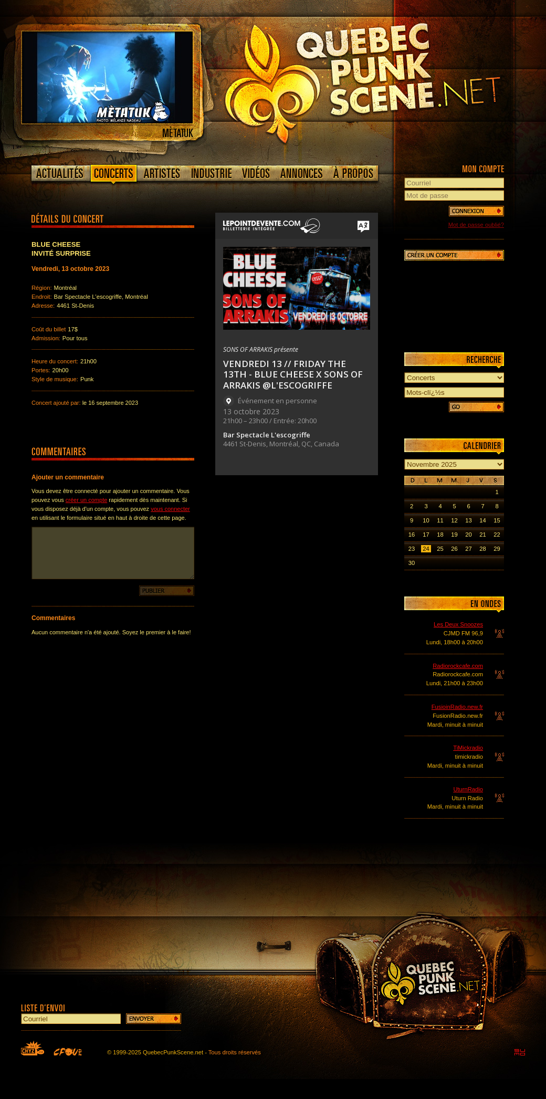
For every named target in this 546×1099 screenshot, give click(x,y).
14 (482, 520)
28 (482, 549)
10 (426, 520)
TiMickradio (468, 748)
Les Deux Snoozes (458, 624)
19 (454, 534)
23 (411, 549)
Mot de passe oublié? (476, 225)
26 (454, 549)
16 (411, 534)
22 (497, 534)
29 (497, 549)
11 (440, 520)
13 (468, 520)
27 (468, 549)
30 (411, 563)
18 (440, 534)
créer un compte (86, 500)
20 (468, 534)
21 (482, 534)
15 (497, 520)
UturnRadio (468, 789)
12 (454, 520)
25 (440, 549)
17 (426, 534)
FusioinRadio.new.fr (457, 707)
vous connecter (170, 509)
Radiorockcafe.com (458, 666)
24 (426, 549)
